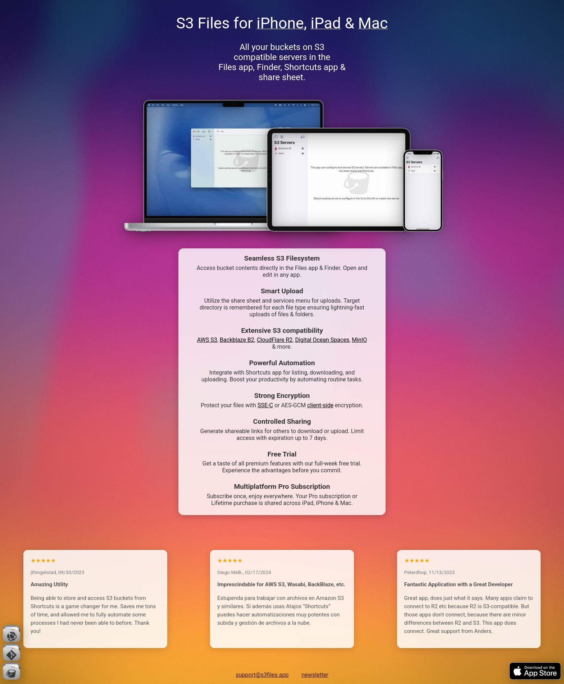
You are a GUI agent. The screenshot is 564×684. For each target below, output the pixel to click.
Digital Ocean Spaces (322, 339)
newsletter (314, 674)
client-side (320, 405)
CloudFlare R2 (274, 339)
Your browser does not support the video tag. (339, 179)
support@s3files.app (262, 674)
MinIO (359, 339)
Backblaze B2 (237, 339)
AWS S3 (207, 339)
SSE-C (265, 405)
